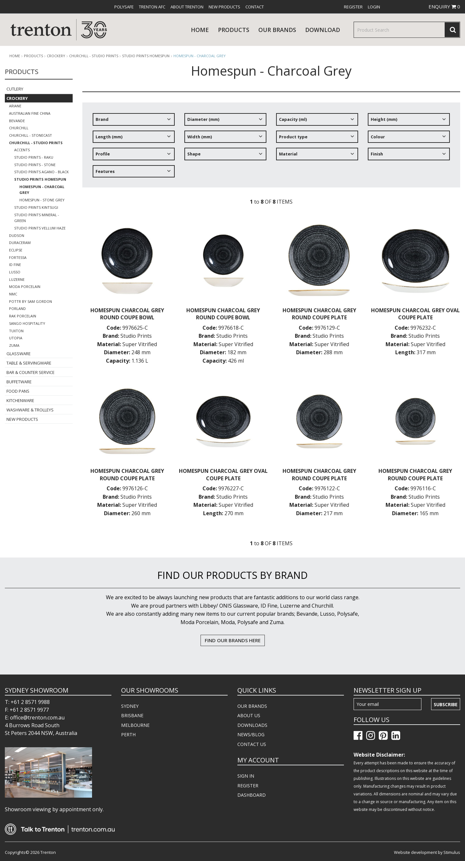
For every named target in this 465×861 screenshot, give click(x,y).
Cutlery (14, 89)
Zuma (14, 345)
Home (200, 30)
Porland (17, 308)
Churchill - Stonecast (30, 135)
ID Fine (15, 264)
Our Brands (277, 30)
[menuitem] (124, 6)
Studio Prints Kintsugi (36, 207)
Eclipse (15, 250)
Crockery (56, 56)
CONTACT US (251, 744)
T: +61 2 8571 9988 (27, 702)
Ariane (15, 105)
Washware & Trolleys (30, 410)
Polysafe (124, 7)
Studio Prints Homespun (146, 56)
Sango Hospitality (27, 323)
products (233, 30)
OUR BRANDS (252, 706)
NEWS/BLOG (250, 734)
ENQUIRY (444, 6)
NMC (13, 294)
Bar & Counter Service (30, 372)
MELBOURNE (135, 725)
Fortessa (17, 257)
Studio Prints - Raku (33, 157)
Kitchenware (20, 400)
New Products (224, 7)
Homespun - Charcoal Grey (199, 56)
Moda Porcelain (24, 286)
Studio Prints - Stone (35, 164)
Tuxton (16, 330)
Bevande (17, 120)
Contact (254, 7)
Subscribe (446, 704)
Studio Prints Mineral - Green (36, 217)
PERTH (128, 734)
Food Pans (17, 391)
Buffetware (19, 382)
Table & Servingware (28, 363)
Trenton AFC (152, 7)
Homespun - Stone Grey (42, 199)
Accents (22, 149)
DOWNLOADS (252, 725)
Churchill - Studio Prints (93, 56)
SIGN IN (245, 776)
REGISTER (247, 785)
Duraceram (20, 242)
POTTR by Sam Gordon (30, 301)
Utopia (15, 337)
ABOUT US (248, 715)
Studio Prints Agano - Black (41, 171)
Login (374, 7)
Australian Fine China (29, 113)
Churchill (18, 127)
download (322, 30)
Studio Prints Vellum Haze (40, 228)
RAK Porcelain (22, 316)
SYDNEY (130, 706)
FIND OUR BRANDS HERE (233, 640)
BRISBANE (132, 715)
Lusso (14, 272)
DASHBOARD (251, 795)
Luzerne (17, 279)
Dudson (16, 235)
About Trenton (186, 7)
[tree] (271, 147)
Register (353, 7)
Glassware (18, 353)
